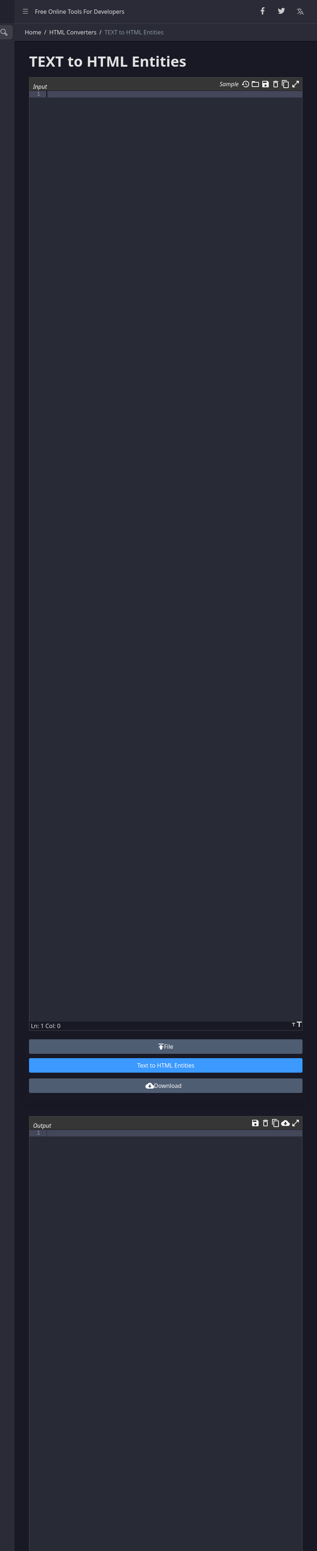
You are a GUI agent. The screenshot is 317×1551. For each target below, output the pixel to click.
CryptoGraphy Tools (35, 118)
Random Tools (28, 85)
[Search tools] (41, 32)
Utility (16, 263)
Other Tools (24, 328)
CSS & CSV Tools (30, 199)
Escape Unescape (32, 134)
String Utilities (28, 69)
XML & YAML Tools (33, 215)
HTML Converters (32, 182)
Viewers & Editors (32, 247)
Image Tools (25, 312)
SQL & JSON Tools (32, 231)
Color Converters (31, 295)
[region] (49, 787)
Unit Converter (29, 279)
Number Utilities (31, 101)
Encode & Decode (32, 150)
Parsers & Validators (36, 166)
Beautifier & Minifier (36, 53)
